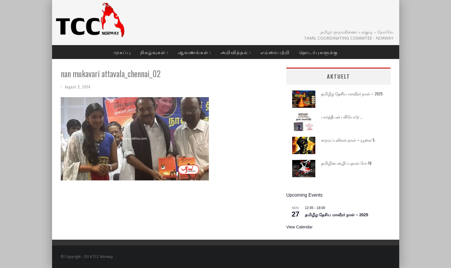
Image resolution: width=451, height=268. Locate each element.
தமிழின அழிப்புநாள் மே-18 (346, 163)
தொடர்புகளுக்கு (318, 52)
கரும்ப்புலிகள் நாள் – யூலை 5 (348, 140)
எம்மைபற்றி (275, 52)
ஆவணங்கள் (193, 52)
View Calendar (299, 227)
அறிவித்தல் (234, 52)
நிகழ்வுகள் (152, 52)
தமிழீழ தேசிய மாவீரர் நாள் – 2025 (352, 93)
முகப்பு (122, 52)
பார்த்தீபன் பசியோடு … (341, 117)
